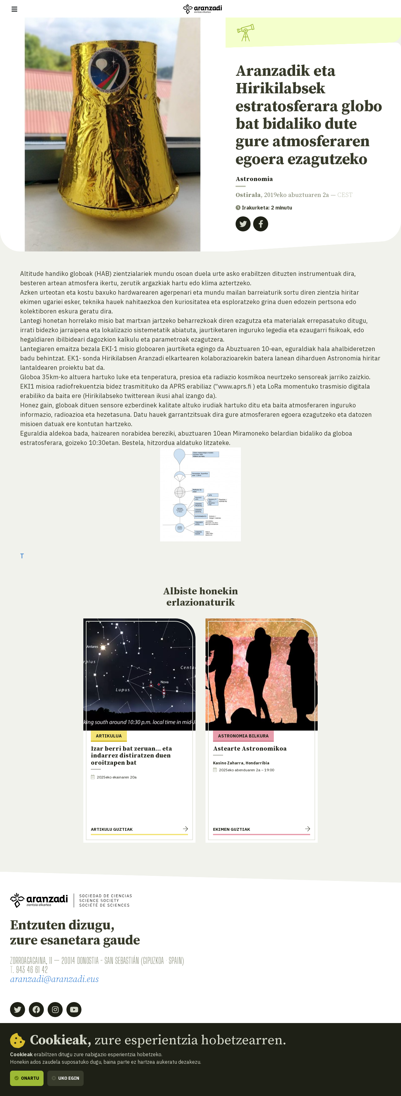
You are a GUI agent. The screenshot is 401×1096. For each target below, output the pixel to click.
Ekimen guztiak (231, 829)
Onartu (26, 1078)
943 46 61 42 (32, 969)
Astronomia (254, 179)
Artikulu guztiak (112, 829)
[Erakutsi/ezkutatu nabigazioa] (14, 9)
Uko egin (65, 1078)
